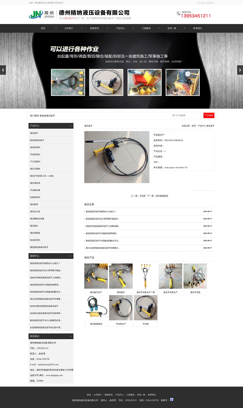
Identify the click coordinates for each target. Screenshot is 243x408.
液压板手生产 (96, 292)
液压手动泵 (195, 292)
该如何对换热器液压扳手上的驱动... (46, 277)
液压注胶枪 (35, 169)
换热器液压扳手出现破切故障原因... (102, 233)
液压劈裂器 (35, 233)
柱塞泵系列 (35, 197)
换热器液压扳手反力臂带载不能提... (46, 270)
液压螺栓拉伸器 (37, 218)
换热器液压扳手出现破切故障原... (45, 285)
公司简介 (68, 28)
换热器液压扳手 (37, 140)
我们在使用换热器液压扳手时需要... (46, 299)
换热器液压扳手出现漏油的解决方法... (103, 240)
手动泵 (143, 196)
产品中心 (120, 28)
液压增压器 (35, 183)
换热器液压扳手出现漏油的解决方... (46, 292)
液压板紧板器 (162, 196)
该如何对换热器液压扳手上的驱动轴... (103, 226)
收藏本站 (210, 3)
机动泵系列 (35, 240)
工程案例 (146, 28)
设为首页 (201, 3)
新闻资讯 (94, 28)
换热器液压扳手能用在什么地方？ (45, 263)
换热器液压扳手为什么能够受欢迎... (46, 320)
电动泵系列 (35, 147)
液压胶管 (34, 204)
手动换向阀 (35, 190)
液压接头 (34, 226)
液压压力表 (35, 211)
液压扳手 (34, 133)
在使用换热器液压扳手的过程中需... (46, 327)
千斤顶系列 (35, 161)
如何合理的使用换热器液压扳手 (44, 306)
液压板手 (121, 292)
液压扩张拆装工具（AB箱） (42, 176)
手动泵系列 (35, 154)
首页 (43, 28)
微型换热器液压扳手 (39, 247)
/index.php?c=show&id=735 (176, 167)
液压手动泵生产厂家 (146, 292)
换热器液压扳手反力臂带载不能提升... (103, 219)
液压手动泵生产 (170, 292)
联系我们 (197, 28)
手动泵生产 (121, 324)
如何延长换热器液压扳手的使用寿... (46, 313)
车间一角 (172, 28)
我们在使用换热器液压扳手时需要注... (103, 248)
